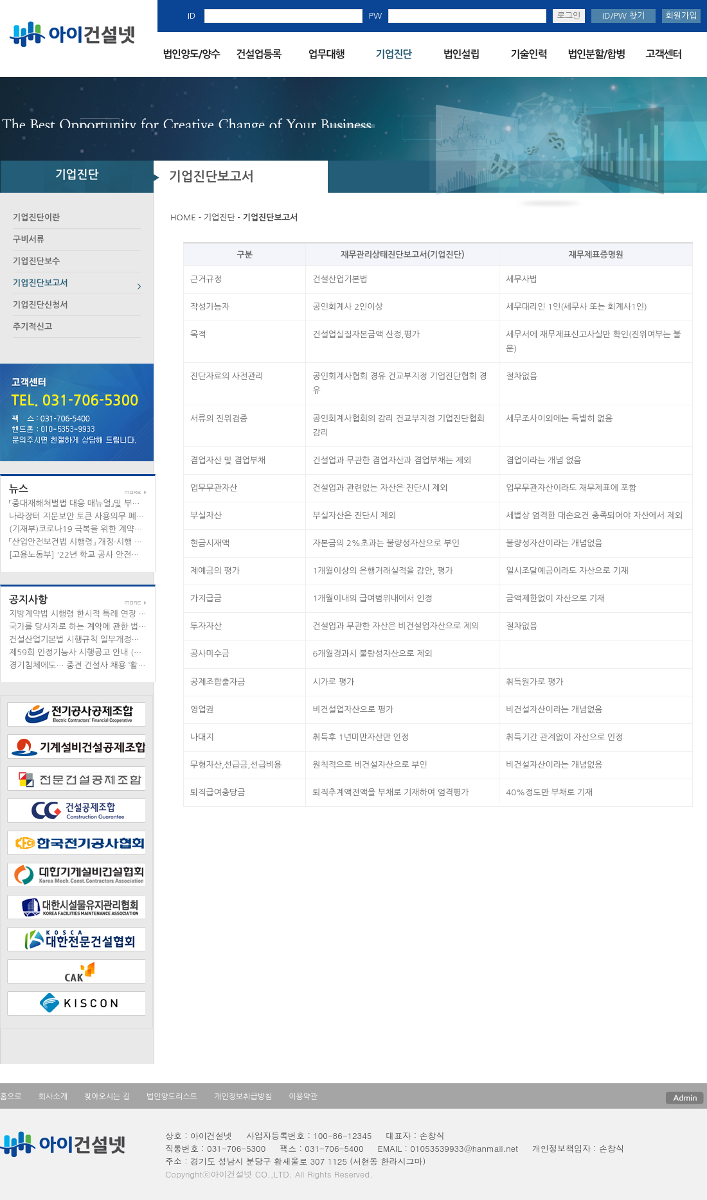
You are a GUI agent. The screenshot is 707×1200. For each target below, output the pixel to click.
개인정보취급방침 (243, 1096)
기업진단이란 (36, 217)
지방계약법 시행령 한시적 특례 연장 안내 (81, 614)
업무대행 (326, 54)
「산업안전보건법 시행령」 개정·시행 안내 (79, 542)
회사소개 (53, 1096)
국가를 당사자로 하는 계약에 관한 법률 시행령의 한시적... (111, 626)
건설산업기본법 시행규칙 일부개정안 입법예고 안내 (100, 639)
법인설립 (461, 54)
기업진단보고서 (40, 283)
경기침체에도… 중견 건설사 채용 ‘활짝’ (78, 665)
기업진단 (393, 54)
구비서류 (28, 239)
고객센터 (663, 54)
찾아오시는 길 (107, 1096)
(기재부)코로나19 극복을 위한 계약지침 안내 (88, 529)
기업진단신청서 (40, 305)
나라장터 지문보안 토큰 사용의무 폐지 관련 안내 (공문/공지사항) (124, 516)
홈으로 (11, 1096)
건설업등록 (258, 54)
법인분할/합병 (596, 54)
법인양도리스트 (172, 1096)
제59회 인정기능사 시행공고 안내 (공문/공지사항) (98, 652)
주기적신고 (32, 326)
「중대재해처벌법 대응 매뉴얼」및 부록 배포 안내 (92, 503)
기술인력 (528, 54)
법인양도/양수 (191, 54)
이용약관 (303, 1096)
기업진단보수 (36, 261)
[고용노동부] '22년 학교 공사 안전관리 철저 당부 (96, 555)
